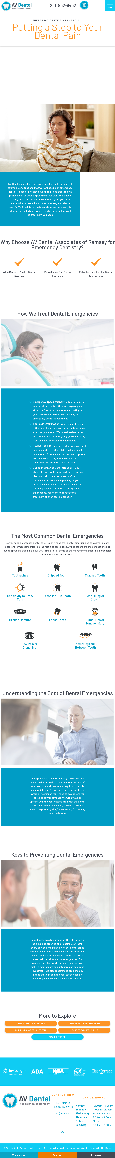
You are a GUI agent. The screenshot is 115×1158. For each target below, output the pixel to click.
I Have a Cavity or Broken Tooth (83, 1023)
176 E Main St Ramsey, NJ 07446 (63, 1104)
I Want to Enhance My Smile (83, 1030)
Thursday (81, 1117)
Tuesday (81, 1109)
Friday (79, 1120)
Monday (80, 1105)
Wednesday (82, 1113)
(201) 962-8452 (62, 5)
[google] (62, 1132)
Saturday (81, 1124)
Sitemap (51, 1147)
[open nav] (110, 5)
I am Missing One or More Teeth (31, 1030)
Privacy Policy (62, 1147)
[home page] (16, 5)
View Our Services (57, 1036)
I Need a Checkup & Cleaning (32, 1023)
